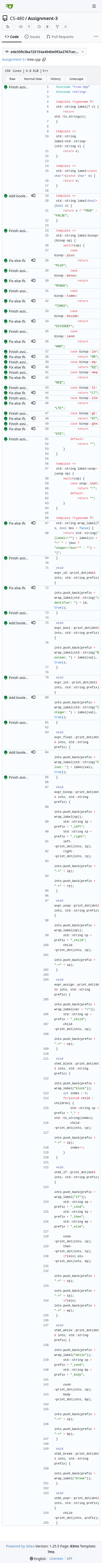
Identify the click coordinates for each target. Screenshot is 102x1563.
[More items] (96, 36)
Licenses (56, 1558)
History (56, 79)
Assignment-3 (43, 18)
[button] (33, 196)
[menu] (38, 1558)
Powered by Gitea (20, 1546)
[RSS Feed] (7, 26)
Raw (12, 79)
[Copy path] (44, 59)
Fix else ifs (17, 260)
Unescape (76, 79)
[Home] (9, 6)
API (69, 1558)
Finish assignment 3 (25, 87)
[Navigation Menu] (95, 6)
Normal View (33, 79)
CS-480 (17, 18)
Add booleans (20, 196)
